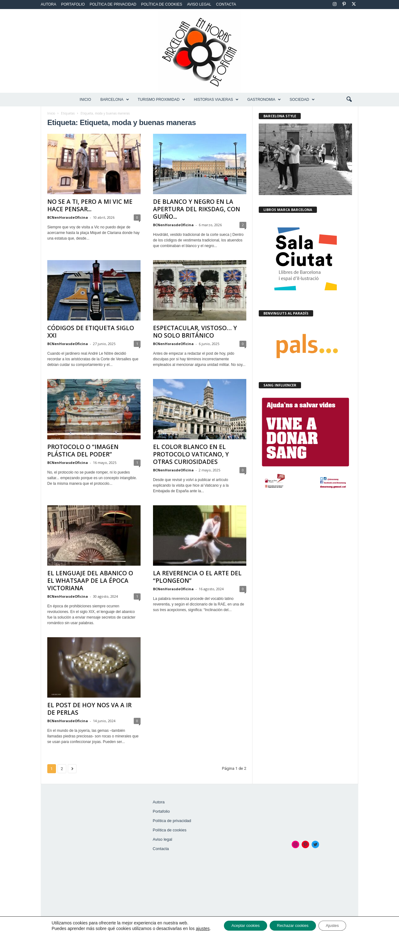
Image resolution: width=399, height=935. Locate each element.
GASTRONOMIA (264, 99)
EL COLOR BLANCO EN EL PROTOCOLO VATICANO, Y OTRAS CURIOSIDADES (191, 454)
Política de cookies (161, 4)
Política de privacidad (113, 4)
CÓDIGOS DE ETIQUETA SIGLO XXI (90, 331)
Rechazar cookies (293, 925)
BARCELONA (114, 99)
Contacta (226, 4)
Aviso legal (199, 4)
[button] (349, 99)
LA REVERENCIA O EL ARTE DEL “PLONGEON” (197, 577)
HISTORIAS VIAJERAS (216, 99)
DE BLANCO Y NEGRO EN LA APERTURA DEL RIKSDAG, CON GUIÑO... (196, 209)
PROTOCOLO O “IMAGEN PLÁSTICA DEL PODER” (82, 450)
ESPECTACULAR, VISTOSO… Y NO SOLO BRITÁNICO (195, 331)
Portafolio (73, 4)
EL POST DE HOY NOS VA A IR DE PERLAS (89, 709)
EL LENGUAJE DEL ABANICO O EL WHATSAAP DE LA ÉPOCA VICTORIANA (90, 580)
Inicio (85, 99)
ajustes (193, 928)
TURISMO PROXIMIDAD (161, 99)
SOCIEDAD (302, 99)
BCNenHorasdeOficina (67, 217)
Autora (48, 4)
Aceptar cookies (239, 925)
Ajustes (339, 925)
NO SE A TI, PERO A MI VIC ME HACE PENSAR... (89, 205)
